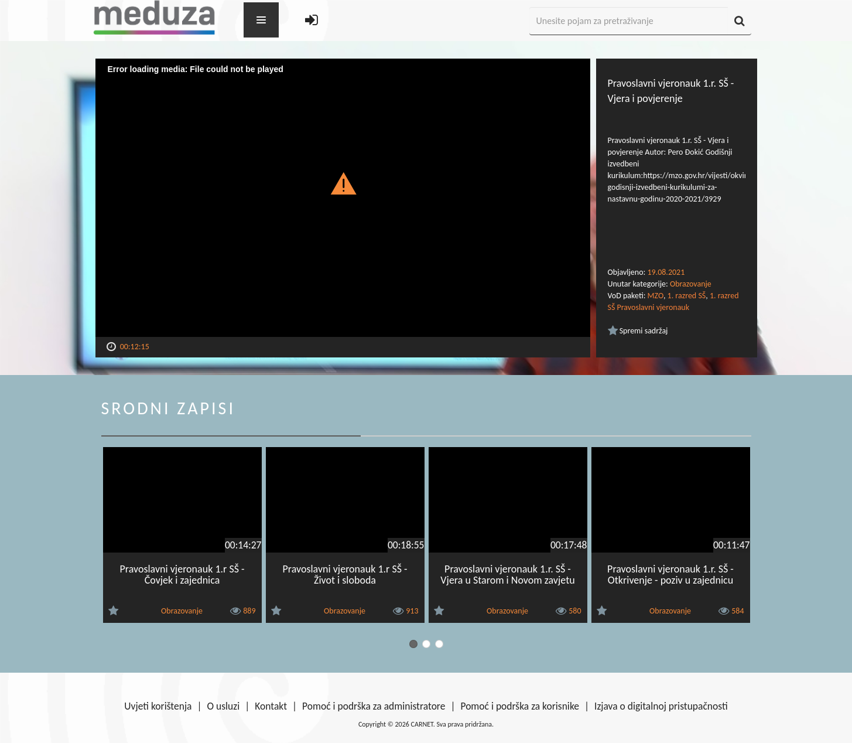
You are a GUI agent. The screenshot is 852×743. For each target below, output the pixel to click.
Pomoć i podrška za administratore (373, 706)
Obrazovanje (690, 284)
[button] (343, 183)
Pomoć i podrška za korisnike (519, 706)
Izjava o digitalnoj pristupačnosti (661, 706)
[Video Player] (342, 198)
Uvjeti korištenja (157, 706)
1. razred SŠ (687, 296)
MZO (655, 296)
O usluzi (223, 706)
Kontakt (271, 706)
